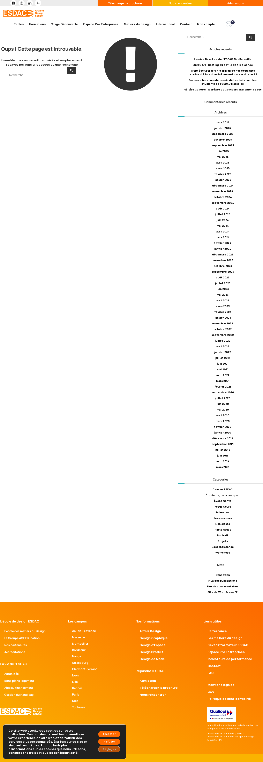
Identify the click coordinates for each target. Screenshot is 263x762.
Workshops (222, 552)
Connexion (223, 575)
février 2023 (222, 312)
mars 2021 (222, 381)
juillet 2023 (222, 283)
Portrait (222, 535)
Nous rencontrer (180, 3)
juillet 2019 (222, 450)
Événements (222, 501)
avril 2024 (222, 231)
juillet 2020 (222, 398)
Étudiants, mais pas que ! (223, 495)
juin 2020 (223, 404)
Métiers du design (137, 24)
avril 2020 (222, 415)
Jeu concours (223, 518)
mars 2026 (223, 122)
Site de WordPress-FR (223, 592)
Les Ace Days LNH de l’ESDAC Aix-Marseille (222, 59)
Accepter (106, 731)
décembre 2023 (222, 254)
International (165, 24)
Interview (222, 512)
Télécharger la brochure (125, 3)
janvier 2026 (222, 128)
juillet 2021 (222, 358)
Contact (186, 24)
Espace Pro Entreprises (101, 24)
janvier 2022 (222, 352)
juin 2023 (223, 289)
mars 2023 (223, 306)
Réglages (106, 748)
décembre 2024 (222, 185)
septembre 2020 (222, 392)
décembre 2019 (222, 438)
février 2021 (223, 386)
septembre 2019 (223, 444)
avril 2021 (222, 375)
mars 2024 (223, 237)
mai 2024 (223, 226)
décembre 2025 (222, 134)
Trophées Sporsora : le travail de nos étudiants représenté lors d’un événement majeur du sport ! (222, 72)
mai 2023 (222, 294)
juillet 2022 (222, 340)
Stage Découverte (64, 24)
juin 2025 (223, 151)
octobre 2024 (222, 197)
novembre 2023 (222, 260)
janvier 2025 (223, 180)
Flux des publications (222, 580)
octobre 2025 (223, 139)
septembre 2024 (222, 203)
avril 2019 (222, 461)
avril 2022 (222, 346)
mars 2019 (222, 467)
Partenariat (223, 529)
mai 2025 (222, 157)
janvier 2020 (222, 432)
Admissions (235, 3)
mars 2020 (223, 421)
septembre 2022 (222, 335)
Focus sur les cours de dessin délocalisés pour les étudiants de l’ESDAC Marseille (222, 82)
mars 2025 (223, 168)
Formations (37, 24)
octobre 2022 (222, 329)
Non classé (222, 524)
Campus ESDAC (223, 489)
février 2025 (222, 174)
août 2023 (222, 277)
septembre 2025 (223, 145)
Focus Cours (223, 506)
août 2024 (223, 208)
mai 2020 (223, 409)
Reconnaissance (222, 547)
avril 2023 (222, 300)
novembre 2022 (222, 323)
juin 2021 (222, 363)
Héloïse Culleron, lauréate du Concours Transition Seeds (223, 89)
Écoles (19, 24)
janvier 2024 (222, 249)
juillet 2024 (222, 214)
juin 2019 (222, 455)
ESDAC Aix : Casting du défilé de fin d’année (223, 65)
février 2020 (222, 427)
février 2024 (222, 243)
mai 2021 (222, 369)
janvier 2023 (223, 317)
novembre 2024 (222, 191)
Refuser (106, 740)
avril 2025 (222, 162)
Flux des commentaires (222, 586)
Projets (223, 541)
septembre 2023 (223, 271)
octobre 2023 (223, 266)
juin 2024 (223, 220)
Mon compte (206, 24)
